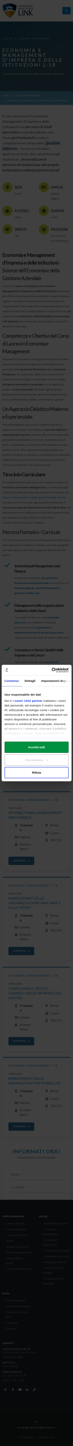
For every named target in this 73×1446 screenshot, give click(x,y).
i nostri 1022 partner (28, 700)
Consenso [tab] (11, 680)
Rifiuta (36, 772)
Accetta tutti (36, 747)
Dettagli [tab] (30, 680)
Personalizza (37, 759)
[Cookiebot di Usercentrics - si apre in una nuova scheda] (52, 670)
